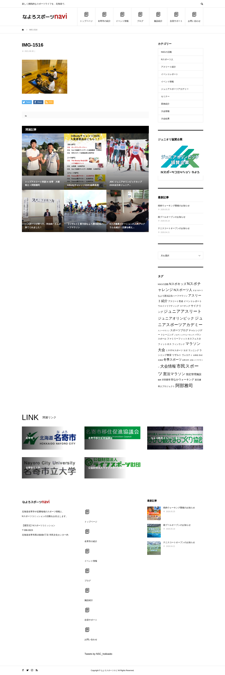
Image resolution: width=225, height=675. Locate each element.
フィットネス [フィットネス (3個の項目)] (165, 344)
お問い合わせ (194, 16)
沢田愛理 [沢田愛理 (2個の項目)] (166, 380)
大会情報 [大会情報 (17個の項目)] (168, 366)
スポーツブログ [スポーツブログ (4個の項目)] (179, 330)
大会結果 (165, 118)
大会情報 (165, 111)
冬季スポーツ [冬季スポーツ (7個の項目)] (172, 359)
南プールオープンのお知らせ (171, 217)
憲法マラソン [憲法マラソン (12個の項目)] (174, 374)
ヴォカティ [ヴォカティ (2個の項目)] (187, 355)
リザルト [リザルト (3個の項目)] (176, 355)
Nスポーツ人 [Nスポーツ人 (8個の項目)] (183, 290)
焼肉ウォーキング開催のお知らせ (174, 205)
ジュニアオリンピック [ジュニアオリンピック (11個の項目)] (176, 318)
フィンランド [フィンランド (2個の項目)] (178, 344)
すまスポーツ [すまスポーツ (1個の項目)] (198, 290)
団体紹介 (165, 104)
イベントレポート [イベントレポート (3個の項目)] (193, 301)
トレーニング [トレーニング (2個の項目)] (167, 335)
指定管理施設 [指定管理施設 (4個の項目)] (193, 374)
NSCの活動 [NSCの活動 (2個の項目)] (163, 284)
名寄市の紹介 (104, 16)
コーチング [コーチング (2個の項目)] (185, 306)
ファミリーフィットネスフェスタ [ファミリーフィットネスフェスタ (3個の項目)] (184, 338)
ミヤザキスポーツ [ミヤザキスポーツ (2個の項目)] (174, 350)
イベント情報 (122, 16)
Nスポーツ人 (167, 59)
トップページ (86, 16)
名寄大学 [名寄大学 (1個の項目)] (185, 360)
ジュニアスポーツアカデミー (175, 89)
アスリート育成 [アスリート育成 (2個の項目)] (175, 301)
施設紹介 (158, 16)
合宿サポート (176, 16)
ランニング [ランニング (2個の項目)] (193, 350)
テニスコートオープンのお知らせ (174, 228)
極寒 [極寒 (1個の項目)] (159, 380)
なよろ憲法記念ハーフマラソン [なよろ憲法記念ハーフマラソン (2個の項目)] (173, 296)
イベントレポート (169, 74)
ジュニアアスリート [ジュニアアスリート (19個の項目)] (183, 311)
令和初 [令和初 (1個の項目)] (195, 355)
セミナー (165, 96)
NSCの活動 (166, 52)
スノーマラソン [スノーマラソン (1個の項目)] (164, 330)
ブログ (140, 16)
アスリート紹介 (168, 67)
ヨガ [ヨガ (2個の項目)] (185, 350)
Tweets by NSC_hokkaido (98, 654)
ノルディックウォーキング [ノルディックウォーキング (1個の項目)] (184, 335)
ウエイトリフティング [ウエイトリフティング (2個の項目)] (168, 306)
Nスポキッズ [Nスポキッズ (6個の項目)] (177, 284)
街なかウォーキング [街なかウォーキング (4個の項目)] (182, 379)
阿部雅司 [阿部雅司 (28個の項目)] (184, 385)
